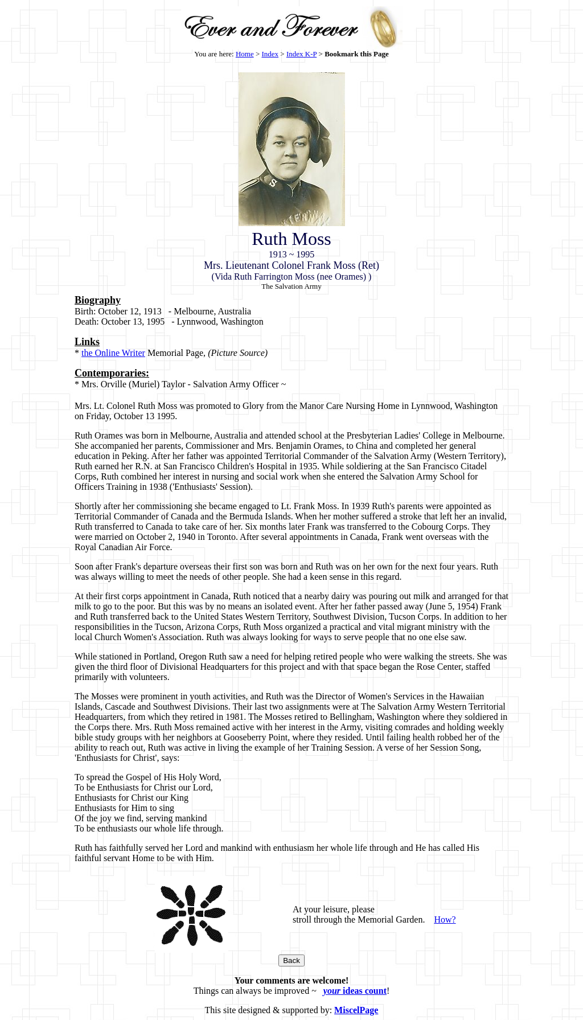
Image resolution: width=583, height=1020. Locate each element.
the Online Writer (113, 353)
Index (270, 54)
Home (245, 54)
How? (444, 919)
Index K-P (301, 54)
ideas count (355, 991)
